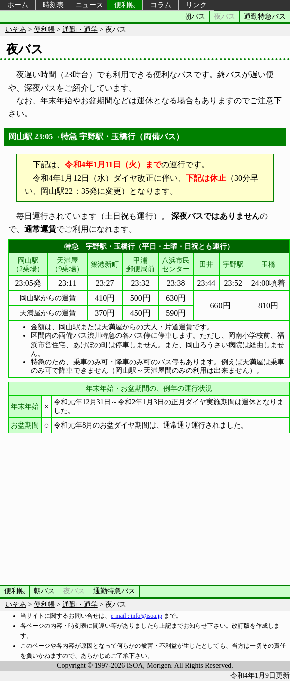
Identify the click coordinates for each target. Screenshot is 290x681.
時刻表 (53, 5)
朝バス (194, 16)
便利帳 (124, 5)
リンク (196, 5)
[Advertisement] (145, 507)
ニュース (89, 5)
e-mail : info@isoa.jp (136, 615)
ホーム (17, 5)
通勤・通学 (80, 29)
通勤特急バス (265, 16)
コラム (160, 5)
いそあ (15, 29)
